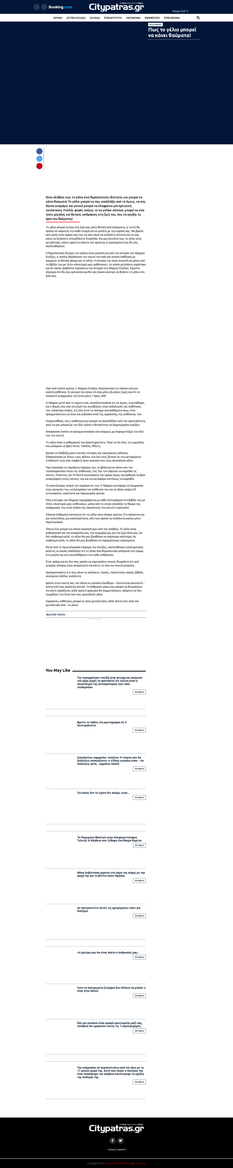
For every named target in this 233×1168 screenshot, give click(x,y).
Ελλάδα (95, 17)
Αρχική (57, 17)
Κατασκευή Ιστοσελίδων (118, 1163)
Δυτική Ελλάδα (76, 17)
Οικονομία (133, 17)
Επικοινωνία (172, 17)
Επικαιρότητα (113, 17)
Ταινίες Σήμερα (116, 1149)
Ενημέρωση (152, 17)
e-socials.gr (140, 1163)
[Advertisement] (96, 641)
